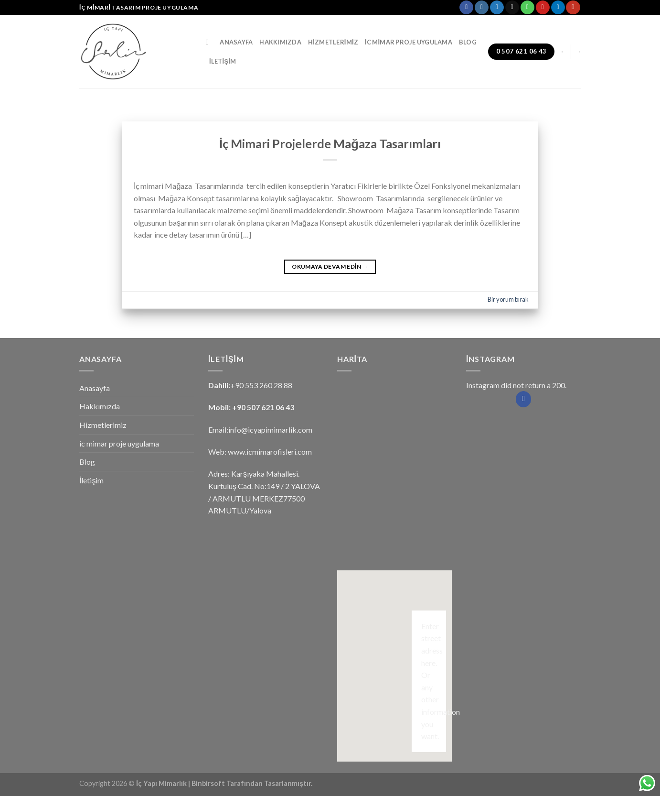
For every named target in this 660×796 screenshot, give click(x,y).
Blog (468, 42)
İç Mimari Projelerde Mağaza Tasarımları (330, 143)
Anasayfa (236, 42)
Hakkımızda (280, 42)
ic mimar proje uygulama (408, 42)
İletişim (222, 61)
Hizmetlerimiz (333, 42)
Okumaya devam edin (330, 266)
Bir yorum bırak (508, 299)
